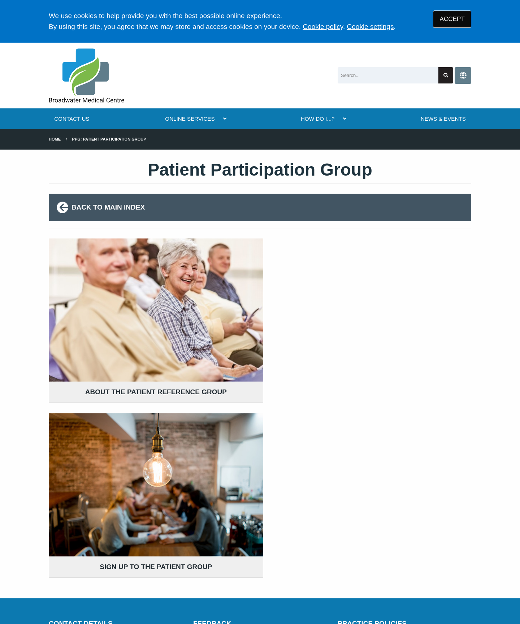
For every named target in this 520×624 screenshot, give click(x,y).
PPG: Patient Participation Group (109, 139)
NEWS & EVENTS (443, 119)
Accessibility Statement (204, 571)
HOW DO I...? (318, 119)
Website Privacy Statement (280, 571)
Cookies (335, 571)
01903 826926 (106, 525)
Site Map (365, 571)
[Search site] (445, 75)
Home (55, 139)
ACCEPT (452, 19)
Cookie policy (323, 26)
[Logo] (87, 75)
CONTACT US (71, 119)
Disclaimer (151, 571)
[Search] (388, 75)
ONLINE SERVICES (189, 119)
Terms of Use (112, 571)
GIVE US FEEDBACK (230, 513)
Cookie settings (370, 26)
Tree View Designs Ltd (86, 596)
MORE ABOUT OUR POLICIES (387, 495)
